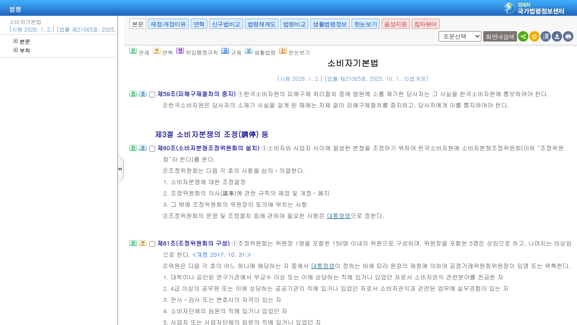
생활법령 (260, 52)
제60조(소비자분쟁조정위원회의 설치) (209, 148)
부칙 (22, 50)
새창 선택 (437, 31)
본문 (22, 41)
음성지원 (395, 24)
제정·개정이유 (168, 24)
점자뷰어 (425, 24)
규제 (231, 52)
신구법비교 (226, 24)
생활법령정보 (330, 24)
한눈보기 (365, 24)
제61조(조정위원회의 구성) (194, 243)
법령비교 (294, 24)
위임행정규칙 (197, 52)
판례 (139, 52)
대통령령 (339, 215)
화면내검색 (500, 36)
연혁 (199, 24)
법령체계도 (261, 24)
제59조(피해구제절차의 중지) (197, 93)
